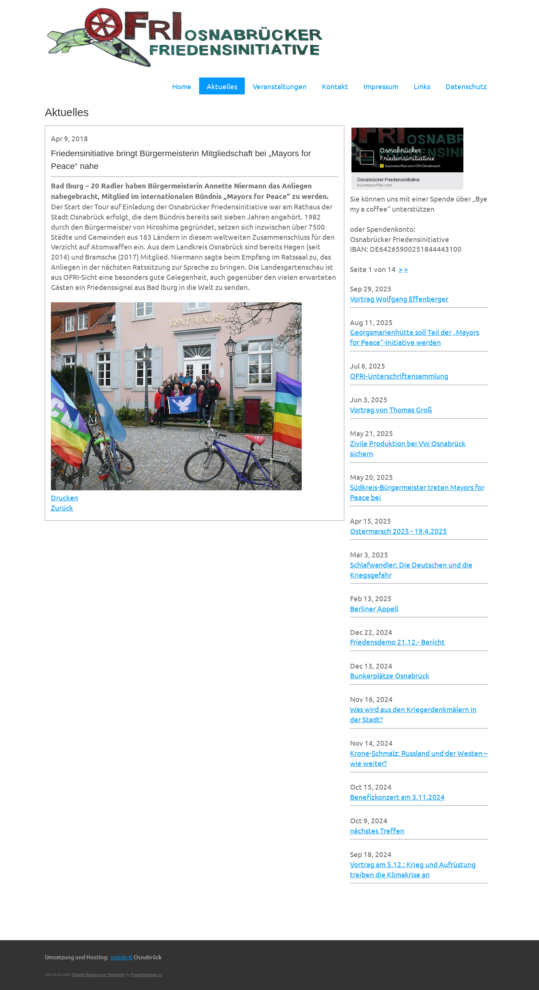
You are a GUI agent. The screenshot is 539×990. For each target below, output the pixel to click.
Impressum (380, 86)
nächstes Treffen (377, 830)
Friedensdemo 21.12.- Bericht (397, 641)
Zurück (62, 507)
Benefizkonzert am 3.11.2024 (397, 796)
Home (181, 86)
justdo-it (122, 956)
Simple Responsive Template (98, 974)
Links (422, 86)
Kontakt (335, 86)
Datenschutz (466, 86)
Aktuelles (222, 86)
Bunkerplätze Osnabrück (389, 675)
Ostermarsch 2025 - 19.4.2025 (398, 530)
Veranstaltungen (280, 86)
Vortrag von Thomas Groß (391, 409)
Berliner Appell (374, 608)
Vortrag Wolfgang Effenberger (399, 298)
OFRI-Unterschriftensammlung (399, 375)
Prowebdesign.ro (146, 974)
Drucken (64, 497)
